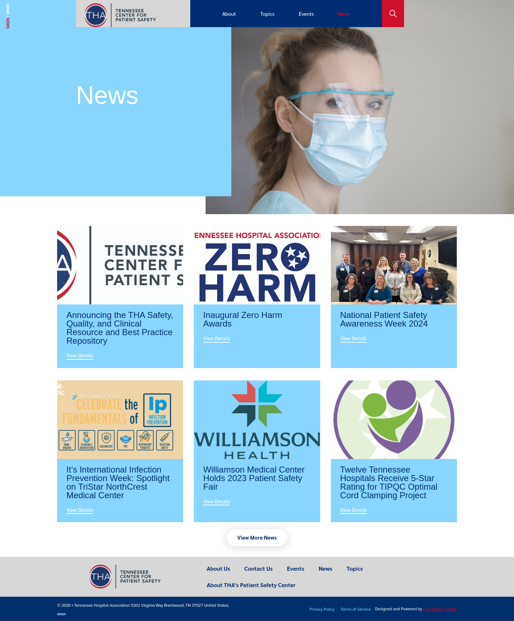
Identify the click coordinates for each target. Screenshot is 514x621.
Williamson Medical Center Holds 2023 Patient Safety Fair (253, 478)
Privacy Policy (322, 609)
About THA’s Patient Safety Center (251, 585)
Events (306, 13)
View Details (79, 355)
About (229, 13)
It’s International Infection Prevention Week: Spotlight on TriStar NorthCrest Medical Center (118, 482)
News (344, 13)
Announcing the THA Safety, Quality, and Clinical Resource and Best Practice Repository (119, 327)
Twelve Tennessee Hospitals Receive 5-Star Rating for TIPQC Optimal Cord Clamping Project (389, 482)
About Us (218, 568)
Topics (267, 13)
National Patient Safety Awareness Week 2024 (384, 319)
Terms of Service (356, 609)
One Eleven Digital (440, 608)
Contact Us (259, 568)
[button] (257, 537)
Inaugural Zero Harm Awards (242, 319)
